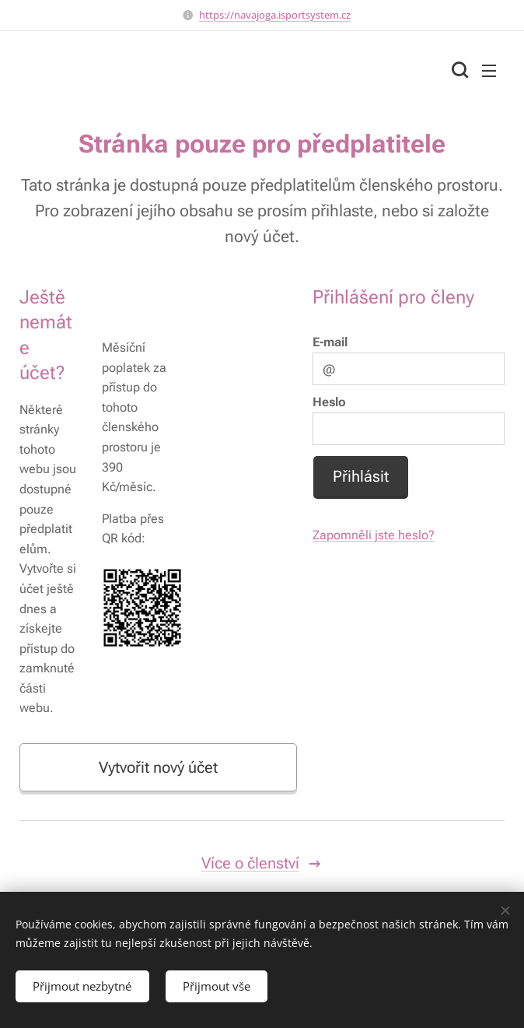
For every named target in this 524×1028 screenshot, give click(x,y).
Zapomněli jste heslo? (374, 535)
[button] (457, 70)
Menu (489, 71)
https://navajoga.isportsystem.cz (275, 15)
